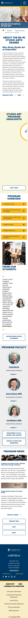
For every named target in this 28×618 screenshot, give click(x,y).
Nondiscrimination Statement (14, 604)
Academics (9, 30)
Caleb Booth (14, 367)
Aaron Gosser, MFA (14, 393)
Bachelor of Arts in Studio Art (12, 32)
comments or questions (14, 586)
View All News (12, 515)
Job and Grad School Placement (14, 337)
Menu (24, 3)
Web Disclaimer (14, 610)
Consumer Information (14, 591)
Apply (14, 533)
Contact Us (6, 573)
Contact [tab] (13, 374)
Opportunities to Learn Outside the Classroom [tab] (12, 218)
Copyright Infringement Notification (14, 596)
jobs (20, 584)
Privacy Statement (14, 607)
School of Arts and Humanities (14, 442)
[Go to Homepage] (7, 4)
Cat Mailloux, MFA (14, 420)
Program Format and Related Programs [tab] (11, 237)
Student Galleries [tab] (8, 224)
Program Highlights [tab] (9, 204)
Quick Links (19, 573)
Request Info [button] (7, 95)
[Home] (3, 30)
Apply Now (14, 188)
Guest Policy (14, 600)
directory (10, 584)
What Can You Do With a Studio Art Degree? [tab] (11, 210)
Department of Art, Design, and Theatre (14, 434)
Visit (19, 95)
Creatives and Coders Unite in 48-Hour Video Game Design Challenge (13, 464)
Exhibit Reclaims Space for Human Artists (12, 492)
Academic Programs (20, 30)
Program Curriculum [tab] (9, 230)
